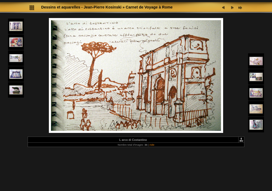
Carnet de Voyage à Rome (149, 7)
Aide (151, 144)
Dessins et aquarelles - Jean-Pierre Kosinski (81, 7)
